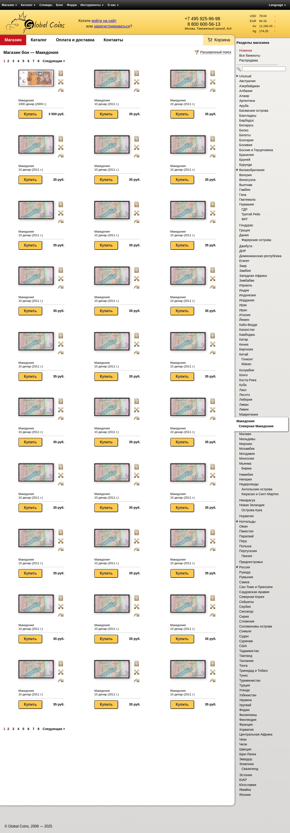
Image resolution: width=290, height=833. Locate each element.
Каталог (28, 5)
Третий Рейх (251, 214)
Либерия (245, 399)
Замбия (245, 270)
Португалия (248, 551)
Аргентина (247, 101)
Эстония (245, 775)
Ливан (244, 404)
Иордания (246, 300)
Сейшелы (246, 602)
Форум (72, 5)
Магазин (9, 5)
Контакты (113, 40)
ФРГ (245, 219)
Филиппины (248, 715)
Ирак (243, 305)
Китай (243, 354)
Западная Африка (253, 276)
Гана (242, 195)
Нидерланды (249, 484)
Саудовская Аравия (254, 592)
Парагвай (246, 536)
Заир (243, 266)
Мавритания (248, 414)
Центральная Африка (255, 734)
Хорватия (246, 729)
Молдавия (247, 453)
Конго (243, 375)
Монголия (246, 458)
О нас (113, 5)
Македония (245, 421)
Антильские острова (257, 489)
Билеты (245, 135)
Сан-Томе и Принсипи (256, 587)
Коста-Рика (247, 380)
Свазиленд (250, 769)
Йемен (244, 320)
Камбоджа (247, 334)
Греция (244, 230)
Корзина (222, 40)
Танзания (246, 661)
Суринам (246, 641)
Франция (246, 724)
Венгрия (245, 175)
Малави (245, 434)
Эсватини (246, 764)
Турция (244, 685)
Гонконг (247, 359)
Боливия (245, 145)
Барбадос (246, 120)
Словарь (46, 5)
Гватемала (247, 199)
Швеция (245, 749)
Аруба (243, 106)
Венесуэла (247, 180)
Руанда (244, 572)
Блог (59, 5)
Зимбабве (246, 280)
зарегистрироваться (112, 26)
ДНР (242, 251)
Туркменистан (249, 680)
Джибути (245, 246)
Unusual (245, 76)
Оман (243, 526)
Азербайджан (249, 86)
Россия (244, 567)
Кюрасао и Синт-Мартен (260, 494)
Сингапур (246, 611)
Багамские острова (253, 110)
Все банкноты (249, 55)
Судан (244, 636)
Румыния (246, 577)
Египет (244, 261)
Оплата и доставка (75, 40)
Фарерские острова (256, 240)
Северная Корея (251, 597)
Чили (243, 744)
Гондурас (246, 225)
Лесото (244, 395)
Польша (245, 546)
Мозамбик (246, 448)
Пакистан (246, 531)
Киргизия (246, 349)
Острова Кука (252, 510)
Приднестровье (251, 562)
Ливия (244, 409)
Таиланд (245, 656)
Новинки (245, 50)
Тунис (243, 675)
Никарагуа (247, 500)
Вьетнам (245, 185)
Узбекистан (247, 695)
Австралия (247, 81)
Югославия (247, 785)
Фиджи (244, 710)
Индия (244, 290)
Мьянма (245, 463)
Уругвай (245, 705)
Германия (246, 204)
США (243, 646)
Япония (245, 795)
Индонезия (247, 295)
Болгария (246, 140)
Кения (243, 344)
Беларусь (246, 125)
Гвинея (247, 556)
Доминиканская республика (260, 256)
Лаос (243, 390)
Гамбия (244, 190)
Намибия (246, 474)
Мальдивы (247, 439)
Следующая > (54, 61)
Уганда (244, 690)
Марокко (245, 444)
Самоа (244, 582)
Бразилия (246, 155)
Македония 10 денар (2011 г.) (106, 102)
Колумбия (246, 370)
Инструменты (92, 5)
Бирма (246, 468)
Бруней (244, 159)
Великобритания (251, 170)
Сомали (245, 631)
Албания (245, 91)
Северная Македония (256, 426)
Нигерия (245, 479)
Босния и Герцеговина (256, 150)
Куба (242, 385)
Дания (244, 235)
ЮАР (243, 780)
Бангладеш (247, 115)
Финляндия (247, 720)
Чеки (243, 739)
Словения (246, 621)
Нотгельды (247, 521)
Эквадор (245, 759)
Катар (243, 339)
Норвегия (246, 516)
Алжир (244, 96)
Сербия (245, 606)
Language (277, 5)
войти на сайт (104, 21)
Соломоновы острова (255, 626)
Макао (246, 364)
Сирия (244, 616)
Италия (244, 315)
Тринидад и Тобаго (253, 670)
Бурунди (245, 165)
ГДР (244, 209)
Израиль (245, 285)
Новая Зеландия (251, 505)
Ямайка (245, 789)
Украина (245, 700)
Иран (243, 310)
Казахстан (247, 329)
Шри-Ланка (247, 754)
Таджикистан (249, 651)
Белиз (243, 130)
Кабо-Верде (248, 325)
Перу (243, 541)
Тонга (243, 665)
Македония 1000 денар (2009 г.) (32, 102)
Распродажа (248, 60)
